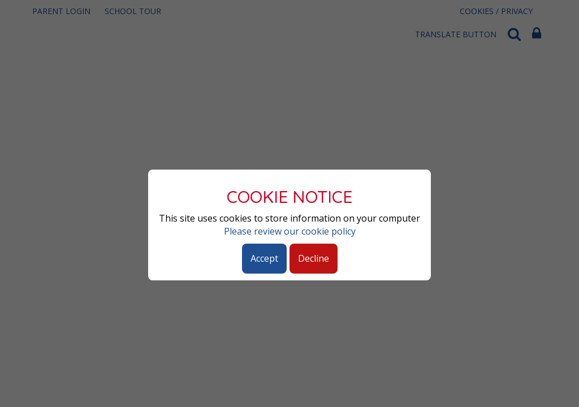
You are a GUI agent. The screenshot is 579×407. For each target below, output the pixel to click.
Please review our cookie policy (290, 231)
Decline (313, 258)
